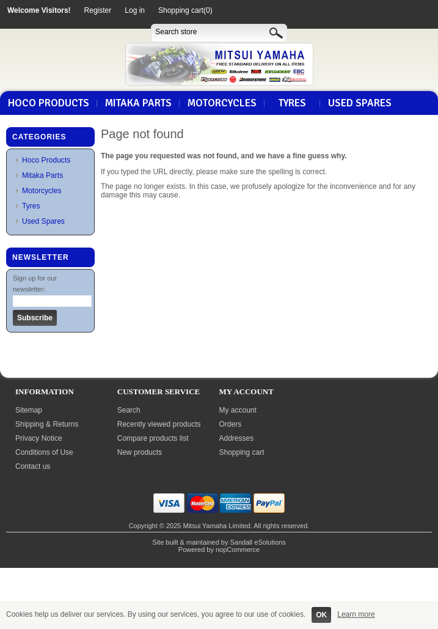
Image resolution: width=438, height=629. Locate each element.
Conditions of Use (44, 452)
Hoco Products (48, 103)
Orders (230, 424)
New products (139, 452)
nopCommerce (238, 549)
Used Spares (360, 103)
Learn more (355, 614)
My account (238, 410)
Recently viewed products (159, 424)
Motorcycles (222, 103)
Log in (135, 10)
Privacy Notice (38, 438)
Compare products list (153, 438)
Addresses (236, 438)
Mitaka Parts (138, 103)
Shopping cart (242, 452)
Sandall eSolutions (258, 542)
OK (321, 615)
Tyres (292, 103)
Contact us (32, 466)
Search (129, 410)
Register (98, 10)
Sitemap (28, 410)
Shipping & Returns (46, 424)
